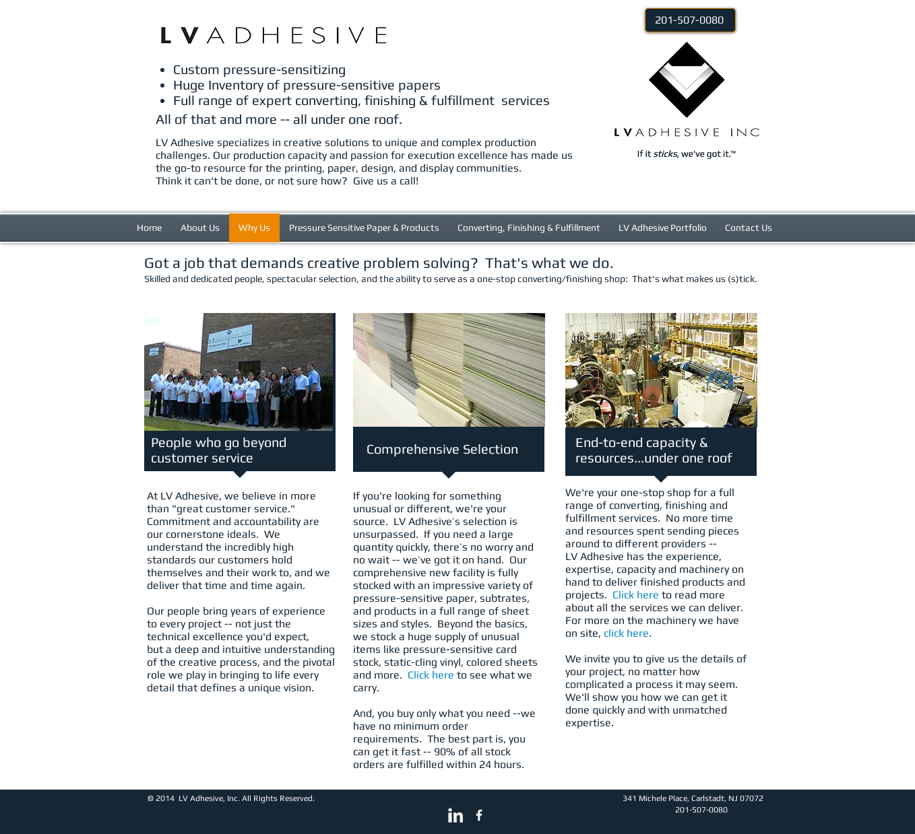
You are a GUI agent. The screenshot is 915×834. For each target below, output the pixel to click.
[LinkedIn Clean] (455, 815)
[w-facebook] (479, 815)
